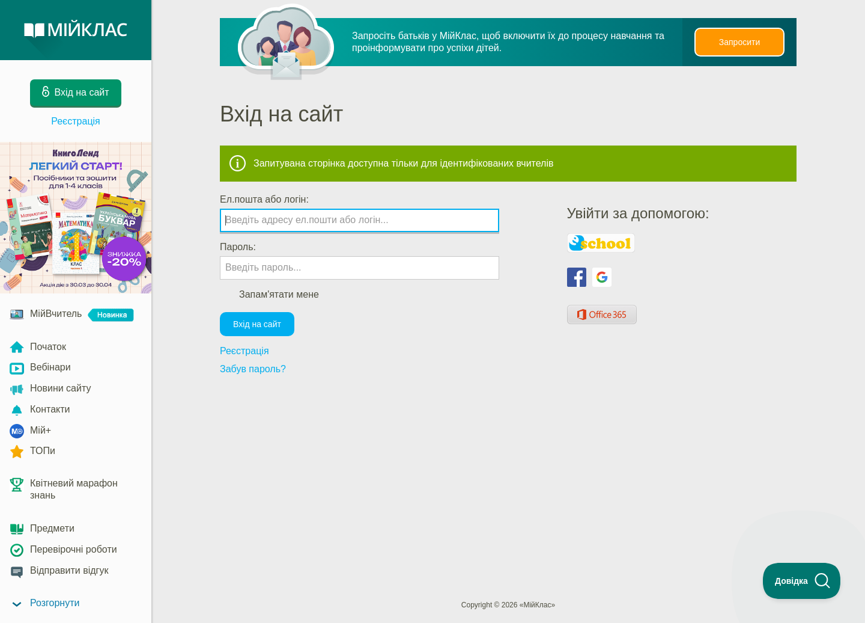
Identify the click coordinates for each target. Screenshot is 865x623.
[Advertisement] (508, 417)
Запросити (739, 42)
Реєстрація (75, 121)
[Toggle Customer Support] (802, 581)
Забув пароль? (253, 369)
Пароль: (238, 247)
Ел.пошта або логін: (264, 199)
